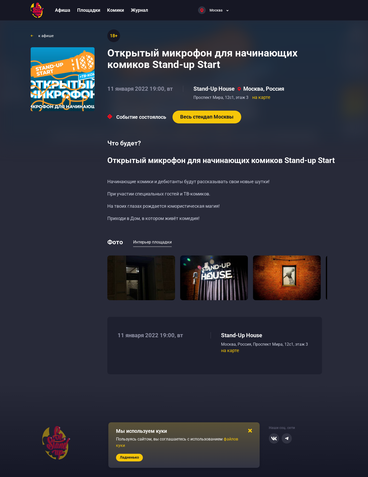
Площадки (88, 10)
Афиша (62, 10)
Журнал (139, 10)
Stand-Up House (214, 89)
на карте (261, 97)
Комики (115, 10)
